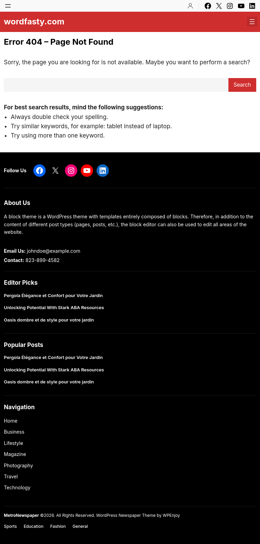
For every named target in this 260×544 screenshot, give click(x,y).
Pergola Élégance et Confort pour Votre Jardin (53, 295)
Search (242, 84)
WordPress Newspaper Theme (126, 515)
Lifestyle (13, 443)
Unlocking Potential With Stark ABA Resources (54, 307)
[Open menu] (8, 6)
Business (14, 432)
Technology (17, 487)
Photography (18, 465)
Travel (11, 476)
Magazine (15, 454)
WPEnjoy (171, 515)
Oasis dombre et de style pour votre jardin (49, 320)
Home (10, 421)
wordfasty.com (34, 21)
